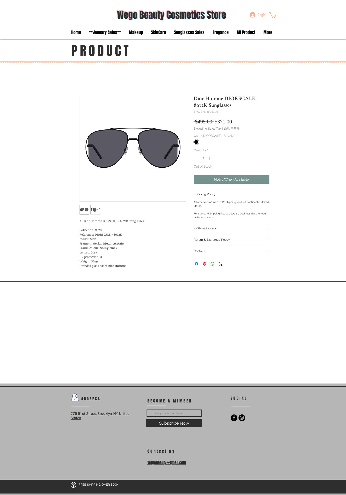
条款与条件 (232, 128)
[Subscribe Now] (174, 423)
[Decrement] (197, 158)
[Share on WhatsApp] (212, 263)
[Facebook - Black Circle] (234, 417)
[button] (273, 15)
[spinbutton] (203, 158)
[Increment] (210, 158)
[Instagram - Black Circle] (241, 417)
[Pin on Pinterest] (204, 263)
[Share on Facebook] (196, 263)
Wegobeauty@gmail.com (166, 462)
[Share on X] (220, 263)
